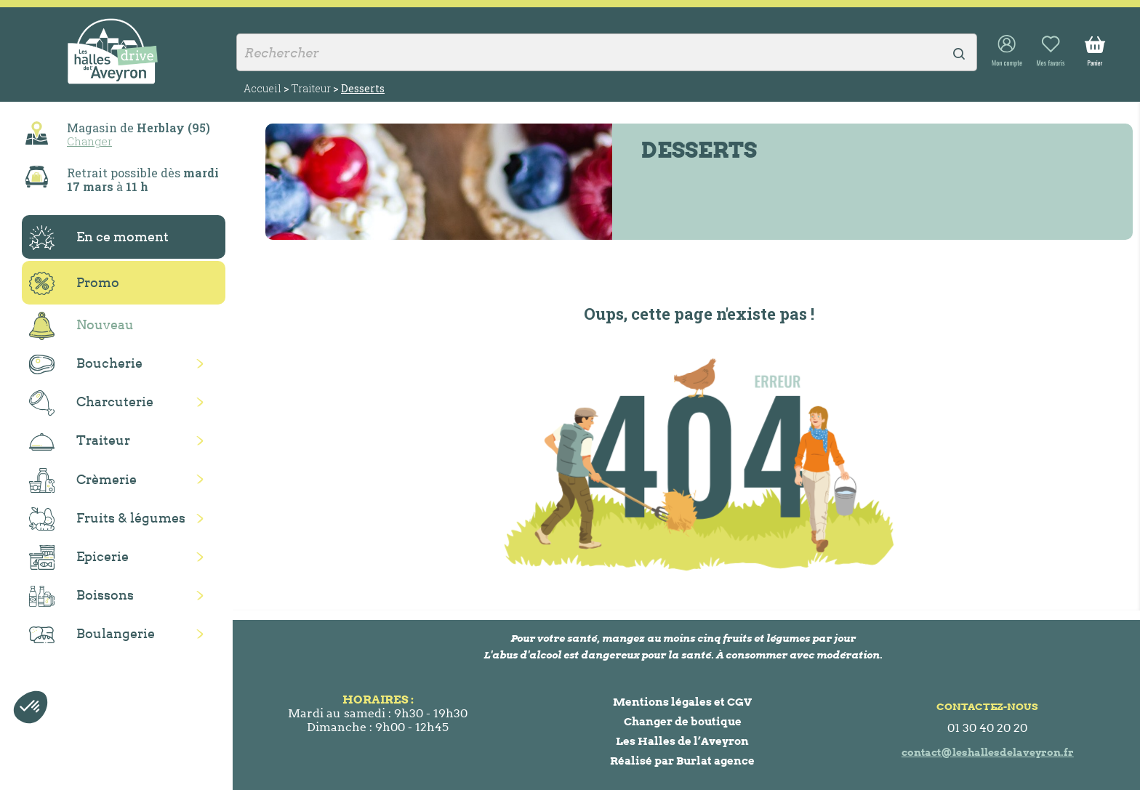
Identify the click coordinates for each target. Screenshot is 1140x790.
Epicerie (79, 557)
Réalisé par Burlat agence (682, 760)
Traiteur (79, 441)
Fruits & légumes (107, 519)
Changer (89, 141)
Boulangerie (92, 634)
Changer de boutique (683, 721)
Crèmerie (83, 480)
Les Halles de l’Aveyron (682, 741)
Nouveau (81, 326)
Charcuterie (91, 403)
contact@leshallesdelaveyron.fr (988, 752)
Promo (74, 283)
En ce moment (99, 237)
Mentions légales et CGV (682, 702)
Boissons (81, 596)
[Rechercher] (606, 52)
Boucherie (85, 364)
